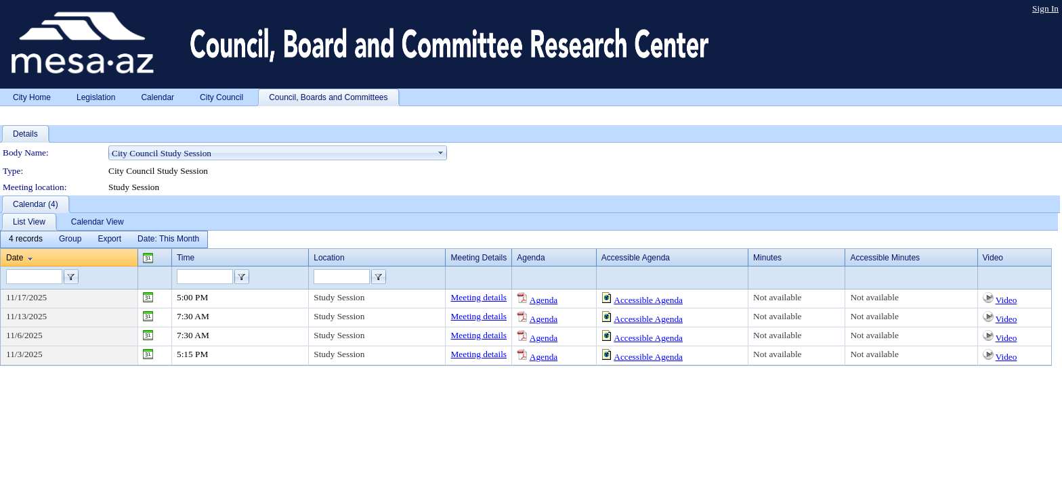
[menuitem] (26, 239)
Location (329, 257)
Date (14, 257)
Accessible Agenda (648, 300)
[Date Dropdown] (168, 239)
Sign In (1045, 8)
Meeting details (478, 297)
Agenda (543, 300)
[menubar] (104, 239)
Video (1006, 300)
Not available (777, 297)
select (441, 152)
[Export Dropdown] (109, 239)
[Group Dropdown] (70, 239)
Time (185, 257)
